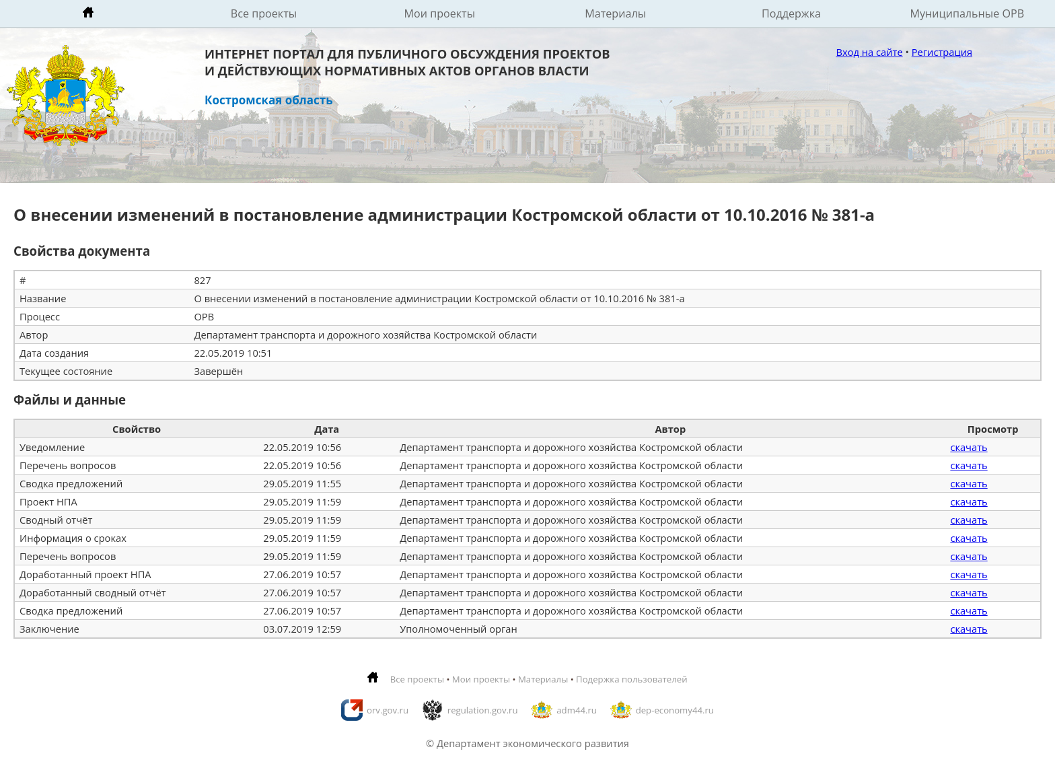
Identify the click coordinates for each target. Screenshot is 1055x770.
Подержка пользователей (631, 679)
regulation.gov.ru (482, 710)
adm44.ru (576, 710)
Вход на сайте (869, 52)
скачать (968, 447)
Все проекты (264, 13)
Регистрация (942, 52)
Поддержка (791, 13)
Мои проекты (440, 13)
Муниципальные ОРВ (967, 13)
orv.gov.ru (387, 710)
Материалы (615, 13)
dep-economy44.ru (675, 710)
